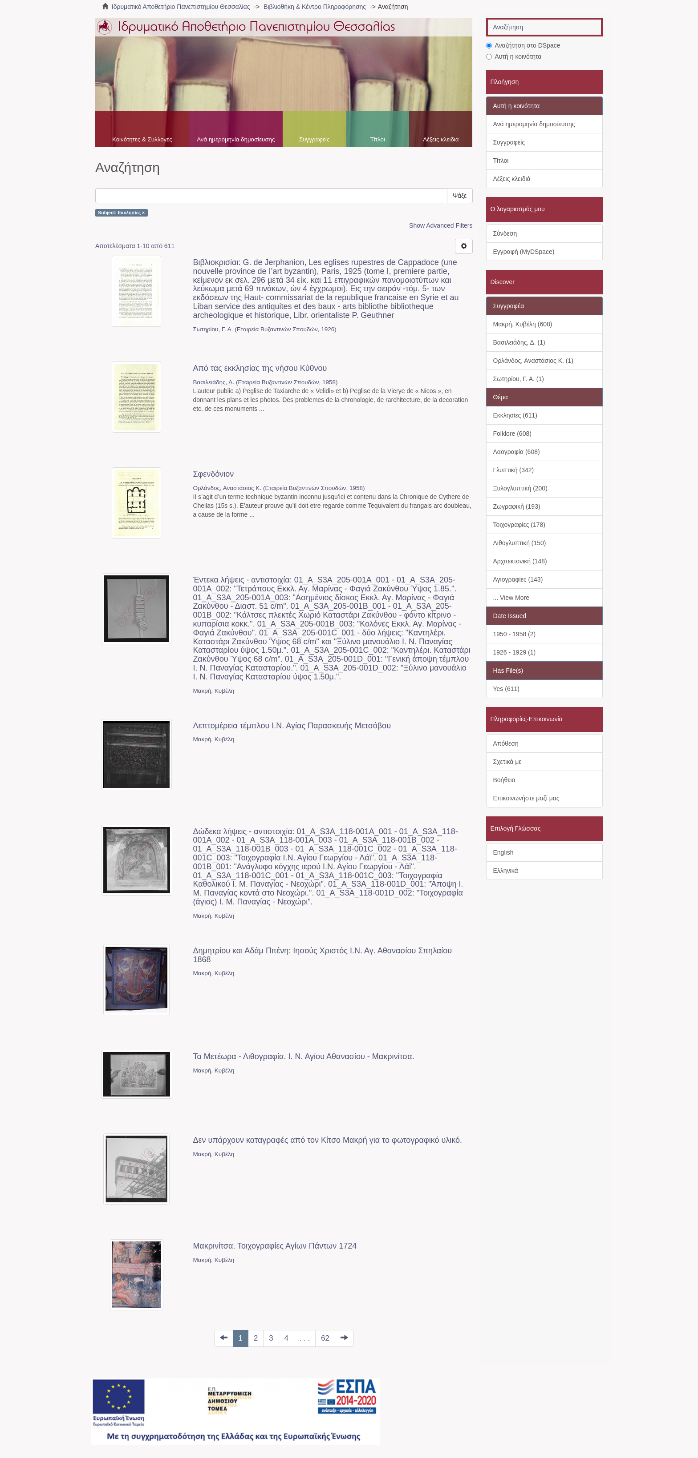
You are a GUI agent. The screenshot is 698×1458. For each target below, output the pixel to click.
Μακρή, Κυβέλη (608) (522, 324)
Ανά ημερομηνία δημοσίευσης (236, 139)
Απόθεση (506, 743)
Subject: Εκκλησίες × (121, 212)
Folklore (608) (512, 433)
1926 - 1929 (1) (514, 652)
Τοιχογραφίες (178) (519, 524)
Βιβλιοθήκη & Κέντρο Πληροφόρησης (315, 6)
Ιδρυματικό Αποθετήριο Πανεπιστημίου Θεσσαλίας (181, 6)
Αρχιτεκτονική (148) (520, 561)
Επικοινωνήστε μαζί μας (526, 798)
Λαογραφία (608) (516, 451)
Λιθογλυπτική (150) (519, 542)
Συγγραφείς (314, 139)
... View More (511, 597)
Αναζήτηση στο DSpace (523, 45)
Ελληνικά (505, 870)
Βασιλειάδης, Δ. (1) (519, 342)
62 (325, 1338)
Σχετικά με (507, 761)
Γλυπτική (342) (513, 470)
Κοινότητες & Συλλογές (142, 139)
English (503, 852)
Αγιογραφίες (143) (518, 579)
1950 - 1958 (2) (514, 634)
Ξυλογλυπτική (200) (520, 488)
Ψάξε (460, 195)
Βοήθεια (504, 779)
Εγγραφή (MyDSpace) (524, 251)
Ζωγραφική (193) (516, 506)
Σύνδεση (505, 233)
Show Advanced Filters (440, 225)
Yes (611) (506, 688)
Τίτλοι (377, 139)
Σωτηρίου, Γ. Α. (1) (518, 378)
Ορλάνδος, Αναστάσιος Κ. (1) (533, 360)
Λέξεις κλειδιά (441, 139)
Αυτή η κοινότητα (514, 56)
